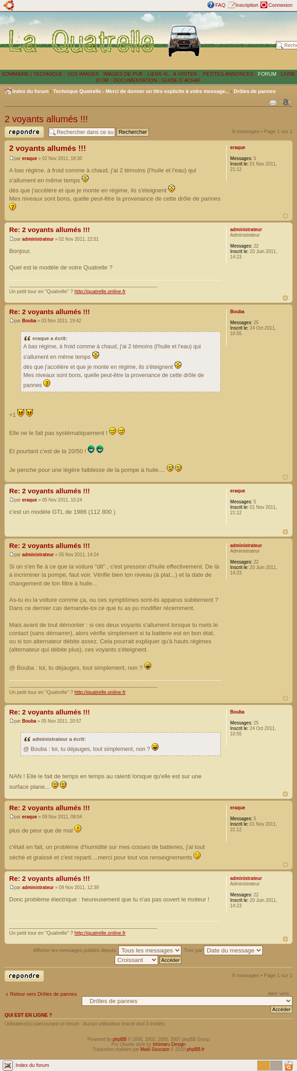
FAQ (220, 5)
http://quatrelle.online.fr (100, 291)
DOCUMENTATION (135, 80)
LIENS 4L (158, 74)
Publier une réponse (24, 132)
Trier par (223, 950)
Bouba (29, 320)
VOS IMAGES (83, 74)
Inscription (246, 5)
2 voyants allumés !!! (46, 119)
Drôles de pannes (255, 91)
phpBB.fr (196, 1049)
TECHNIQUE (48, 74)
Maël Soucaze (154, 1049)
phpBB (120, 1039)
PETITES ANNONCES (228, 74)
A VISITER (185, 74)
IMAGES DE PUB (123, 74)
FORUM (267, 74)
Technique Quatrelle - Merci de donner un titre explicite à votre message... (141, 91)
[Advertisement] (240, 40)
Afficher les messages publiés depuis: (107, 950)
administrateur (37, 239)
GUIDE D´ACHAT (181, 80)
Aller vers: (279, 993)
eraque (29, 158)
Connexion (280, 5)
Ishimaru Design (169, 1044)
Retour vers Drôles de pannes (43, 994)
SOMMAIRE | (17, 74)
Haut (285, 215)
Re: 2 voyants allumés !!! (49, 229)
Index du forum (30, 91)
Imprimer (273, 101)
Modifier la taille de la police (285, 102)
